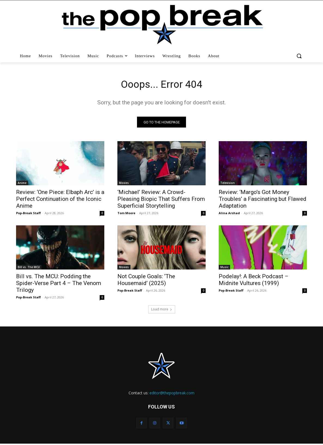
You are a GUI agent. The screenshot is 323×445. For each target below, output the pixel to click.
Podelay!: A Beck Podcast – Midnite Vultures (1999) (253, 281)
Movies (124, 184)
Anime (22, 184)
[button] (299, 55)
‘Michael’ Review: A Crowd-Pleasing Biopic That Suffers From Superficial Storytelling (161, 200)
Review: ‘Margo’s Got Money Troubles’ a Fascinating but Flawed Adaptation (262, 200)
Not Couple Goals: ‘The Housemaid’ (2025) (146, 281)
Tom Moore (126, 214)
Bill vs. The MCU (29, 268)
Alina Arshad (229, 214)
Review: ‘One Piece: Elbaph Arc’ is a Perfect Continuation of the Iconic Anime (60, 200)
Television (227, 184)
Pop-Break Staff (28, 214)
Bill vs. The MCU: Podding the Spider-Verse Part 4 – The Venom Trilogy (58, 284)
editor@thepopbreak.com (172, 394)
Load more (161, 310)
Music (224, 268)
